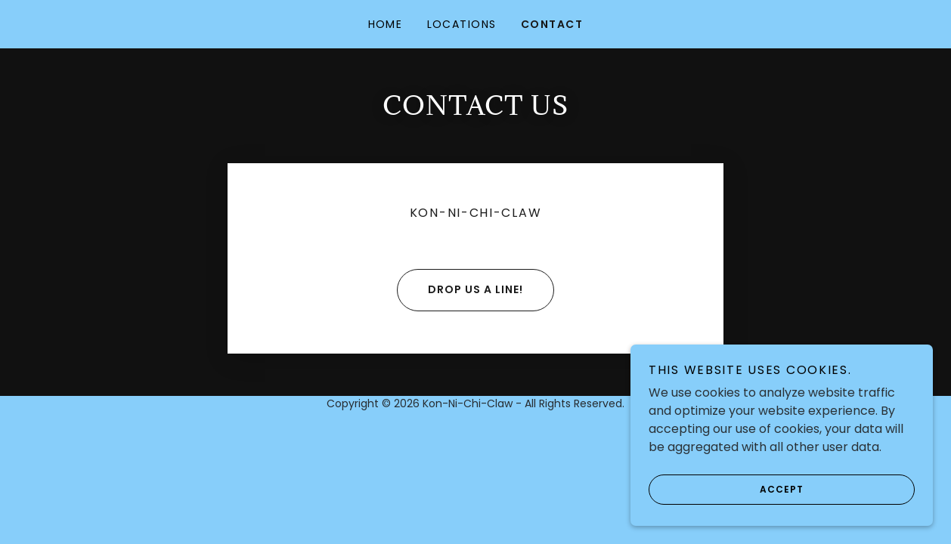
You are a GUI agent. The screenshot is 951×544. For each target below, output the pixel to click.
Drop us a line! (460, 290)
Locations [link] (462, 24)
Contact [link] (552, 24)
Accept (726, 489)
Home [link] (385, 24)
